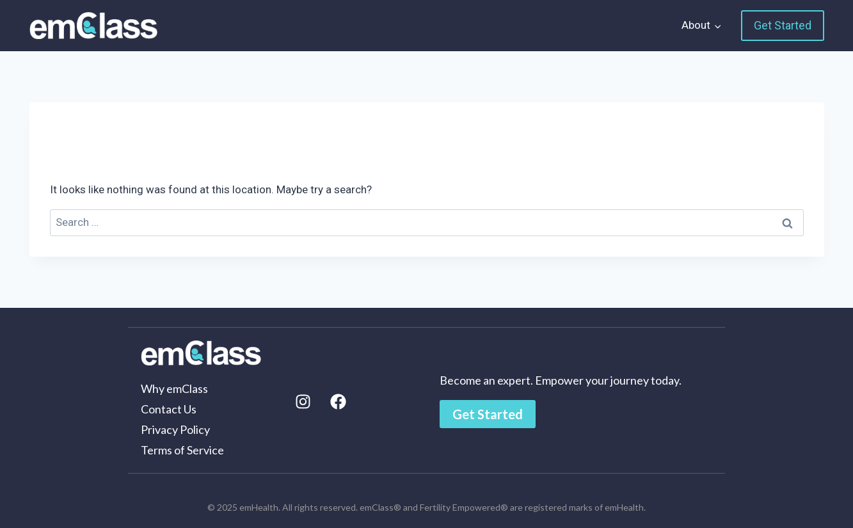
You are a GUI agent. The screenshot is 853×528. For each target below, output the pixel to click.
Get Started (782, 25)
